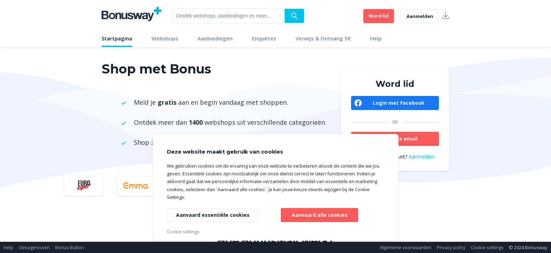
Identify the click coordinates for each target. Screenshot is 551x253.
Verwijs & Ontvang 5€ (323, 38)
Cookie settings (487, 247)
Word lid (379, 16)
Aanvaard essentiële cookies (212, 215)
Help (376, 38)
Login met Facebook (398, 102)
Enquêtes (264, 38)
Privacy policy (451, 247)
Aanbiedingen (215, 38)
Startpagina (117, 38)
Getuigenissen (34, 247)
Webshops (164, 38)
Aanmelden (420, 16)
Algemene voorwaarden (406, 247)
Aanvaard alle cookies (320, 215)
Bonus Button (69, 247)
